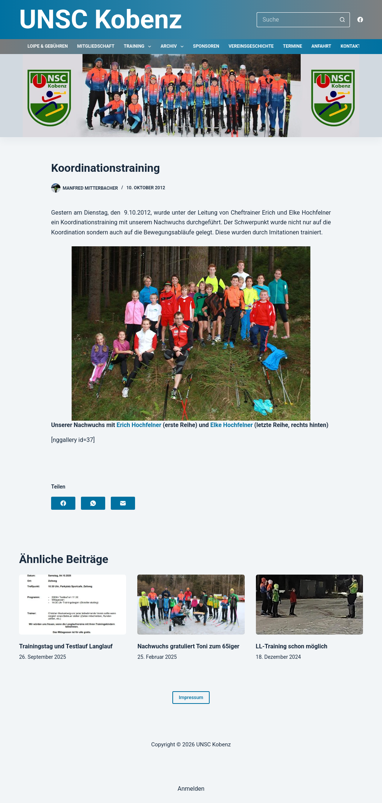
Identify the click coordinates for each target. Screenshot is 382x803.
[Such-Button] (342, 19)
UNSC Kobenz (100, 19)
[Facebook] (360, 19)
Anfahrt (321, 46)
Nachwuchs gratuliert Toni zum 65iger (188, 646)
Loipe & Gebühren (48, 46)
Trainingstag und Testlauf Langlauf (66, 646)
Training (139, 46)
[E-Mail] (123, 503)
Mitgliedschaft (96, 46)
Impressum (191, 697)
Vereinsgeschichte (251, 46)
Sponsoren (206, 46)
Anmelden (191, 788)
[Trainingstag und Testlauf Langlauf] (72, 605)
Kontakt (351, 46)
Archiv (173, 46)
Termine (292, 46)
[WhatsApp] (93, 503)
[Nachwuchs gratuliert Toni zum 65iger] (190, 605)
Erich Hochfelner (138, 425)
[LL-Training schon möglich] (309, 605)
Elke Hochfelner (231, 425)
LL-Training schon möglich (292, 646)
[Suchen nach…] (296, 19)
